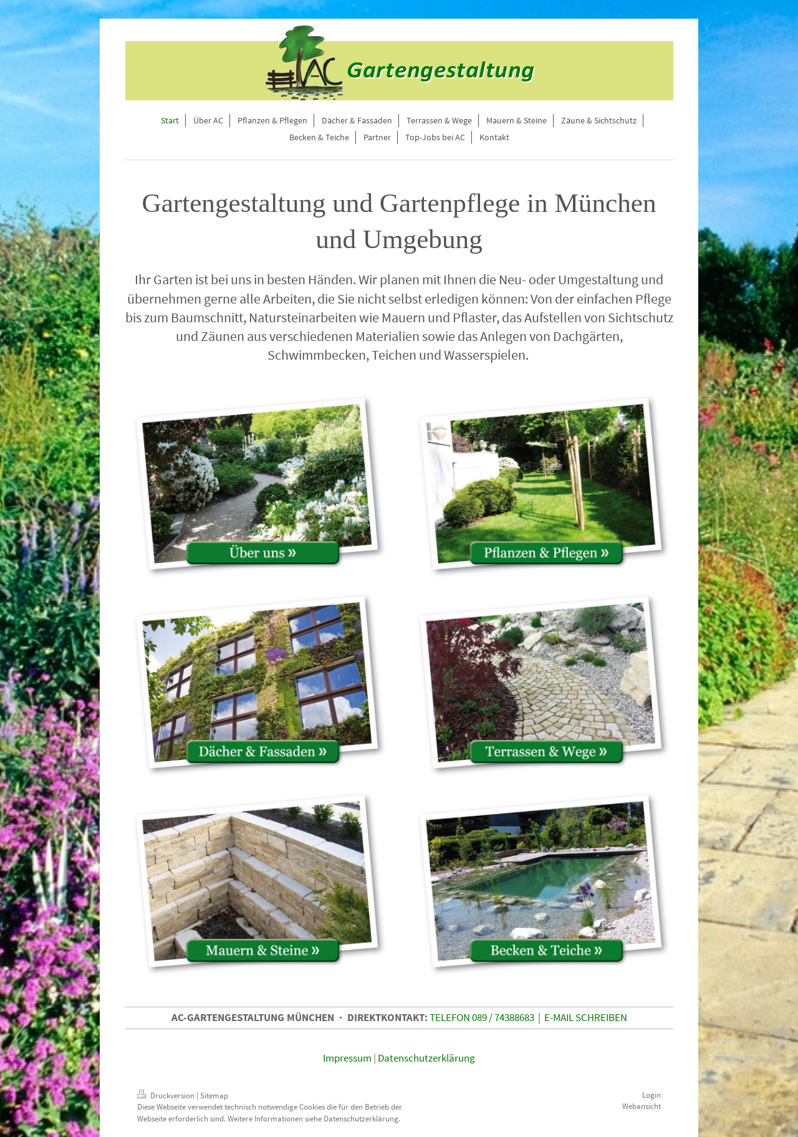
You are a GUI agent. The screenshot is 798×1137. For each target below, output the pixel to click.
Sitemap (214, 1095)
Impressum (347, 1058)
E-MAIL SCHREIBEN (585, 1017)
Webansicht (641, 1106)
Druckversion (166, 1095)
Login (651, 1095)
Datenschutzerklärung (426, 1058)
